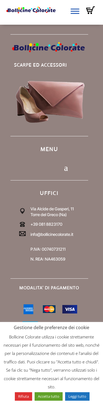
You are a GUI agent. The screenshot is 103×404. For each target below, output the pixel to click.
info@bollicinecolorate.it (51, 234)
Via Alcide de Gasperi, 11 (52, 208)
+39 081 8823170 (46, 224)
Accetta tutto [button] (48, 396)
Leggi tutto (77, 396)
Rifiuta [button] (23, 396)
